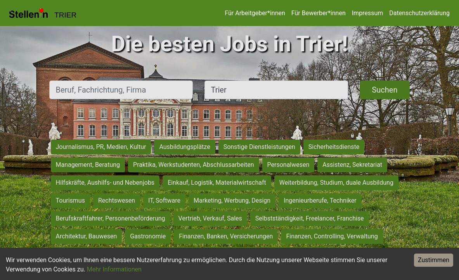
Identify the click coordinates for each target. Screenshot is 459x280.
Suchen (384, 89)
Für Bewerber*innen (318, 13)
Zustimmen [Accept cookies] (433, 260)
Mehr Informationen (114, 269)
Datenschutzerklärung (419, 13)
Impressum (367, 13)
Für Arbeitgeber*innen (255, 13)
